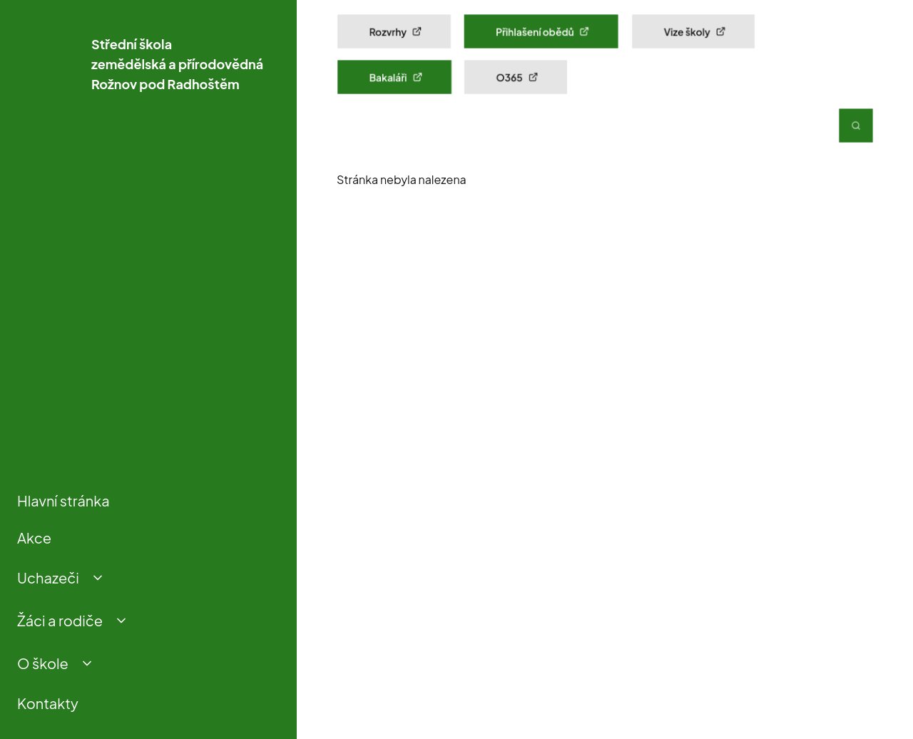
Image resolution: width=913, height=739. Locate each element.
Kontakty (47, 703)
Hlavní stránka (63, 500)
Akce (34, 537)
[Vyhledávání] (856, 125)
